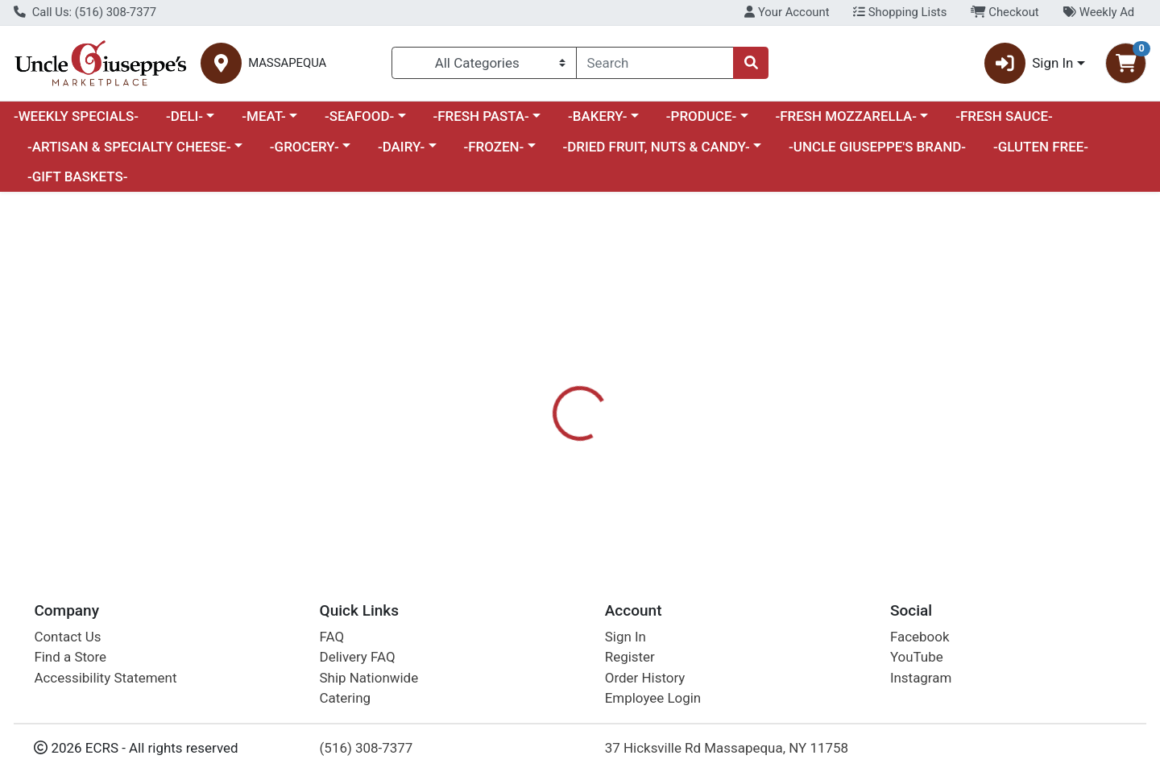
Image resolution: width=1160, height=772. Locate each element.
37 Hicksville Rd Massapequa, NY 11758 (726, 748)
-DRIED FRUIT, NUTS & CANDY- (656, 147)
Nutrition (600, 411)
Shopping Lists (900, 12)
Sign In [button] (1029, 63)
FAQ (332, 637)
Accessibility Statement (105, 678)
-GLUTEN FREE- (1040, 147)
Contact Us (67, 637)
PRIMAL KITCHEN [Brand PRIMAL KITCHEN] (703, 474)
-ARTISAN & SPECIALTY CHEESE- (129, 147)
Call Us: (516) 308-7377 (85, 12)
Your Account (786, 12)
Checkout (1005, 12)
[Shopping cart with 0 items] (1125, 63)
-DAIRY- (401, 147)
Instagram (920, 678)
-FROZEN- (494, 147)
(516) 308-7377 (366, 748)
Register (630, 657)
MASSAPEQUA (287, 63)
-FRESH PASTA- (480, 116)
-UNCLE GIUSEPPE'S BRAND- (877, 147)
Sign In (625, 637)
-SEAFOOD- (359, 116)
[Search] (655, 63)
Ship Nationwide (369, 678)
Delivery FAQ (358, 657)
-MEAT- (263, 116)
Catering (345, 698)
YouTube (916, 657)
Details (528, 411)
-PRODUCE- (701, 116)
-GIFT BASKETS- (77, 176)
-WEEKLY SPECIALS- (76, 116)
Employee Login (653, 698)
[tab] (528, 410)
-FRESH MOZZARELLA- (846, 116)
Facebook (920, 637)
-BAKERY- (598, 116)
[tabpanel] (821, 481)
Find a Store (70, 657)
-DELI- (184, 116)
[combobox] (655, 63)
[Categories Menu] (484, 63)
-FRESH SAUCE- (1004, 116)
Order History (645, 678)
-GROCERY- (304, 147)
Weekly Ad (1098, 12)
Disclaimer (681, 411)
